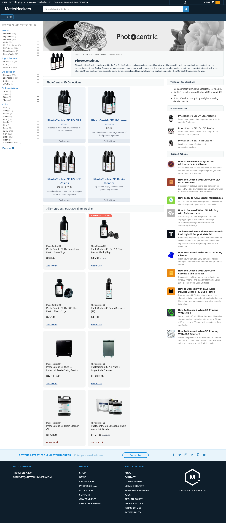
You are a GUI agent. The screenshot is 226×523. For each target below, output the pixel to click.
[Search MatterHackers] (186, 9)
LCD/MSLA (10, 61)
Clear (7, 139)
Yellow (8, 113)
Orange (8, 110)
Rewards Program (137, 490)
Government (87, 499)
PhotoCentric (10, 51)
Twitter (179, 454)
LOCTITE (9, 39)
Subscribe (135, 455)
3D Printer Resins (98, 55)
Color (5, 104)
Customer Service (62, 2)
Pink (7, 125)
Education (86, 490)
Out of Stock (52, 442)
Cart (212, 2)
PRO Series (10, 48)
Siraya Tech (10, 54)
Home (77, 55)
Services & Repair (90, 503)
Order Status (133, 481)
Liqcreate (9, 36)
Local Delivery (134, 486)
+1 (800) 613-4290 (79, 2)
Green (7, 116)
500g (7, 97)
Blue (7, 119)
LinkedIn (192, 454)
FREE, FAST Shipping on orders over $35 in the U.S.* (26, 2)
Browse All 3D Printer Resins (19, 25)
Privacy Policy (134, 503)
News (82, 477)
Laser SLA (10, 67)
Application (9, 71)
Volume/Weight (11, 88)
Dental (8, 81)
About (129, 472)
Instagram (185, 454)
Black (8, 136)
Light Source (9, 58)
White (8, 131)
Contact (130, 477)
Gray (7, 134)
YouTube (204, 454)
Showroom (86, 481)
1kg (7, 100)
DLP (7, 64)
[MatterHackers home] (192, 478)
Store (85, 55)
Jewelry (8, 83)
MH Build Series (12, 45)
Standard (9, 75)
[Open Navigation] (7, 16)
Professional (88, 486)
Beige (7, 128)
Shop (82, 472)
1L (7, 91)
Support (84, 494)
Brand (6, 30)
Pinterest (198, 454)
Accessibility (133, 512)
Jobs (128, 494)
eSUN (7, 42)
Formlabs (9, 33)
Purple (7, 122)
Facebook (173, 454)
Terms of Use (133, 508)
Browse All (8, 148)
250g (7, 94)
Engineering (10, 78)
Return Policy (134, 499)
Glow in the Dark (12, 142)
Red (6, 107)
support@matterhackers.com (32, 477)
